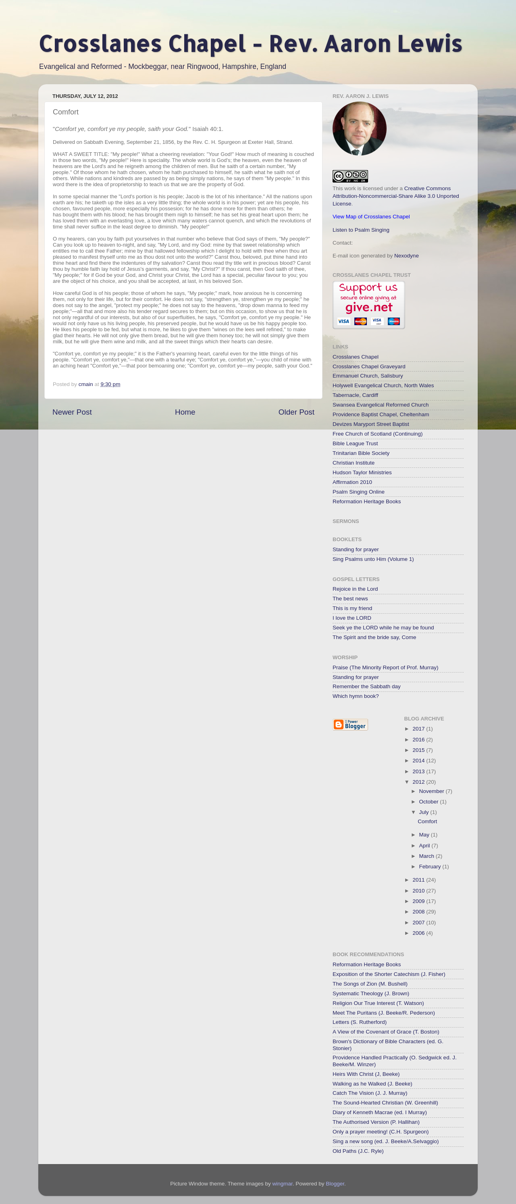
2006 (419, 933)
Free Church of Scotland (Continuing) (378, 434)
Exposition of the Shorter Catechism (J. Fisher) (389, 974)
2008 (419, 912)
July (425, 812)
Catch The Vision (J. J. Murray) (370, 1093)
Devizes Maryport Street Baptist (371, 424)
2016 (419, 740)
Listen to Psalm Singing (361, 230)
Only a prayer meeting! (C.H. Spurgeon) (381, 1132)
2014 (419, 761)
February (431, 867)
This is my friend (352, 608)
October (429, 802)
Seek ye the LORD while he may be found (383, 628)
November (432, 791)
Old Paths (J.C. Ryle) (358, 1151)
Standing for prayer (356, 549)
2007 (419, 923)
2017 (419, 729)
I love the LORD (352, 618)
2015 (419, 750)
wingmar (282, 1184)
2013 (419, 771)
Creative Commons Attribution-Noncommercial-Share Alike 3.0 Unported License (396, 196)
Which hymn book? (356, 696)
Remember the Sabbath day (367, 686)
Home (185, 412)
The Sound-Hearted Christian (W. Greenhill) (385, 1103)
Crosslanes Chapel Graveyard (369, 366)
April (425, 846)
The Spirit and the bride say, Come (374, 637)
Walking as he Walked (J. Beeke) (372, 1084)
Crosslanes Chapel (356, 357)
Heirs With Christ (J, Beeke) (366, 1074)
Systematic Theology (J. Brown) (371, 993)
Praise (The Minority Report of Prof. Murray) (386, 667)
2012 (419, 782)
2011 (419, 880)
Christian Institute (354, 463)
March (427, 856)
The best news (350, 599)
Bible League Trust (355, 443)
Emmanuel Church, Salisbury (368, 376)
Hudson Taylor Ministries (362, 472)
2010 (419, 891)
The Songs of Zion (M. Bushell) (370, 984)
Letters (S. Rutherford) (360, 1022)
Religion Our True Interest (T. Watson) (378, 1003)
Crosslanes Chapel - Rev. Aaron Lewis (250, 43)
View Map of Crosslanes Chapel (371, 217)
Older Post (296, 412)
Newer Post (72, 412)
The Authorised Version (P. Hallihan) (376, 1122)
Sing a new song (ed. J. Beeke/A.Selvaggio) (386, 1141)
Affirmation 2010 (352, 482)
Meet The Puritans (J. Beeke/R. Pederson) (384, 1013)
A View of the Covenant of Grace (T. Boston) (386, 1032)
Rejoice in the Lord (355, 589)
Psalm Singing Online (359, 492)
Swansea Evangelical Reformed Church (381, 405)
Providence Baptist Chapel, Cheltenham (381, 414)
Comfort (427, 821)
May (425, 835)
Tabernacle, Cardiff (355, 395)
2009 (419, 901)
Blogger (335, 1184)
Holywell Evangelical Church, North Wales (383, 385)
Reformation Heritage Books (367, 501)
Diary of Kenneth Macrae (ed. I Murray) (380, 1112)
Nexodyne (406, 256)
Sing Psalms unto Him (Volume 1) (373, 559)
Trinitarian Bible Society (361, 453)
